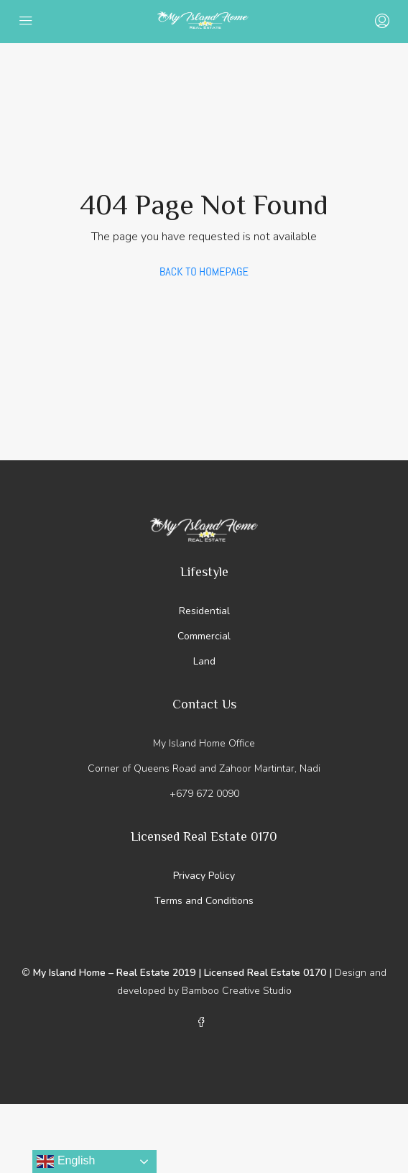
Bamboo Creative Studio (237, 991)
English (66, 1161)
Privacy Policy (204, 875)
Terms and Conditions (204, 901)
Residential (204, 611)
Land (204, 661)
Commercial (204, 636)
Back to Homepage (204, 271)
